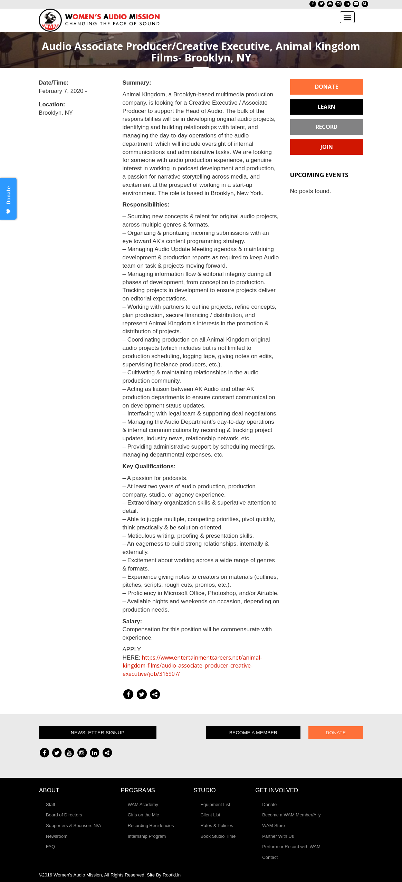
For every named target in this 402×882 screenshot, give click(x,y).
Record (326, 127)
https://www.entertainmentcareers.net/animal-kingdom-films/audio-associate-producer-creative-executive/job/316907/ (192, 666)
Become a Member (253, 732)
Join (326, 147)
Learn (326, 107)
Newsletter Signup (98, 732)
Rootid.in (172, 875)
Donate (326, 86)
